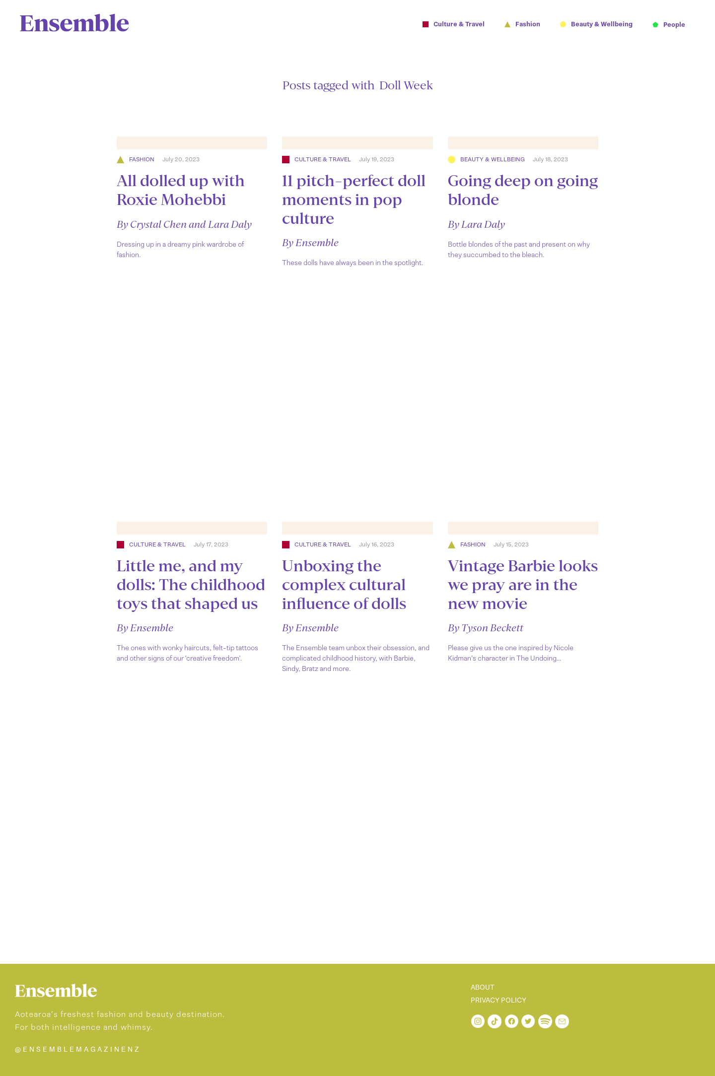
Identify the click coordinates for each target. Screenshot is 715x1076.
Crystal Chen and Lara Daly (191, 224)
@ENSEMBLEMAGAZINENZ (78, 1049)
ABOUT (483, 988)
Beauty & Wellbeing (492, 159)
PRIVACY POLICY (498, 1001)
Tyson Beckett (492, 628)
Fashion (141, 159)
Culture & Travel (322, 159)
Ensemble (317, 243)
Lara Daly (483, 224)
